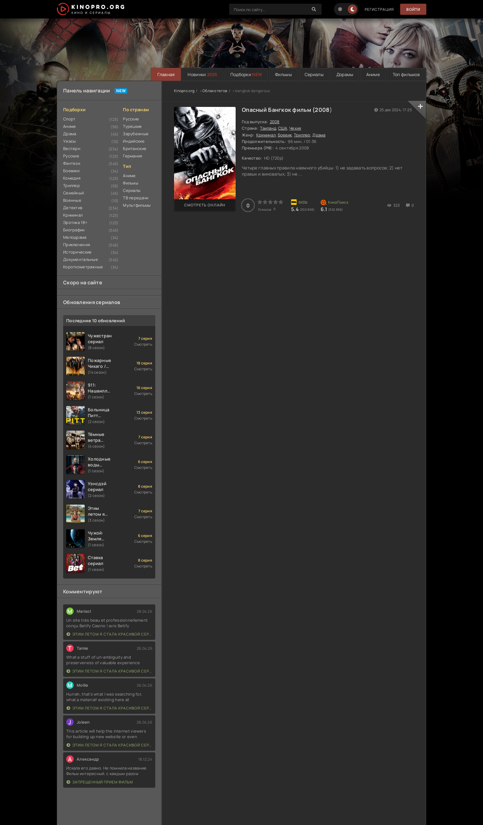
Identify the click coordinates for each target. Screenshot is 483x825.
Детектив (72, 207)
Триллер (71, 185)
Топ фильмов (406, 74)
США (282, 128)
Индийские (133, 141)
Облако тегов (214, 90)
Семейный (73, 193)
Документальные (80, 259)
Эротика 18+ (75, 222)
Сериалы (314, 74)
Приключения (76, 244)
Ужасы (69, 141)
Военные (72, 200)
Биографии (74, 230)
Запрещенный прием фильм (100, 782)
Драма (69, 133)
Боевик (285, 135)
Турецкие (132, 126)
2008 (322, 109)
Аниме (373, 74)
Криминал (73, 215)
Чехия (295, 128)
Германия (132, 156)
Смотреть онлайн (204, 205)
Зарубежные (135, 133)
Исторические (77, 252)
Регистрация (379, 9)
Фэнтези (71, 163)
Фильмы (283, 74)
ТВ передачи (135, 198)
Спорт (69, 119)
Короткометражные (83, 267)
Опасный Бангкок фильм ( (278, 109)
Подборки (246, 74)
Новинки (202, 74)
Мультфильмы (137, 205)
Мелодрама (75, 237)
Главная (166, 74)
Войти (413, 9)
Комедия (71, 178)
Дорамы (344, 74)
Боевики (71, 170)
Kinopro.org (184, 90)
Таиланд (268, 128)
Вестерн (71, 148)
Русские (71, 156)
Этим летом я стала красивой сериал (109, 634)
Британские (134, 148)
